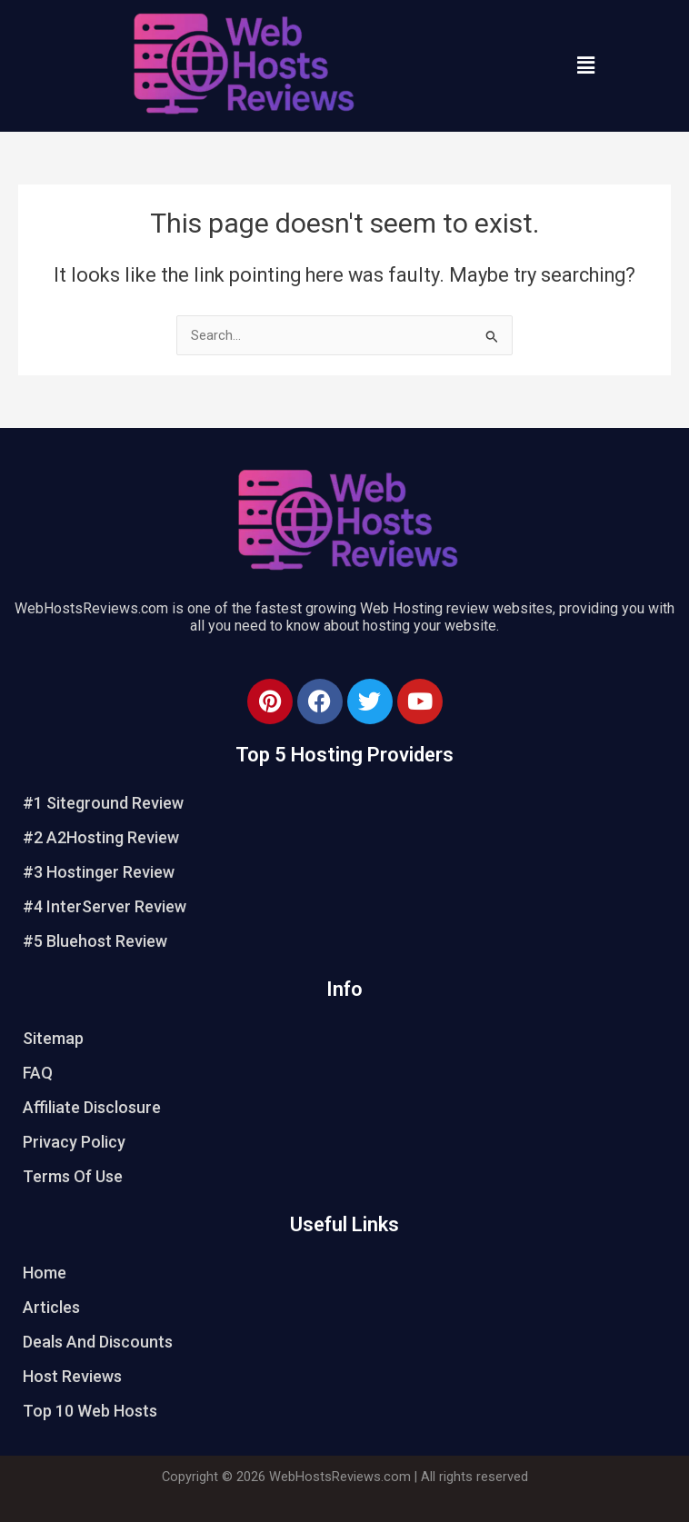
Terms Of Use (73, 1176)
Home (44, 1272)
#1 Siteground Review (103, 802)
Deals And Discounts (98, 1341)
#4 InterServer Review (104, 906)
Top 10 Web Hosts (90, 1410)
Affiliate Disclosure (92, 1107)
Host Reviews (72, 1376)
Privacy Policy (74, 1141)
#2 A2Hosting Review (101, 837)
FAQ (38, 1072)
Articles (51, 1307)
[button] (585, 65)
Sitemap (53, 1038)
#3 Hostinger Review (99, 871)
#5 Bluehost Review (95, 940)
